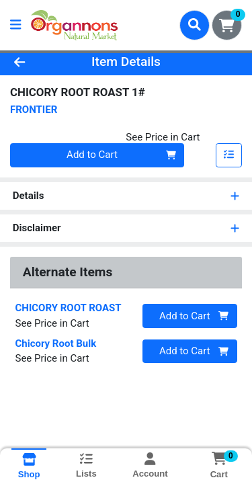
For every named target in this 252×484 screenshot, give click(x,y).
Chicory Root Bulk (56, 343)
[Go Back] (39, 62)
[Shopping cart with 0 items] (227, 25)
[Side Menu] (15, 25)
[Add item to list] (229, 155)
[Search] (194, 24)
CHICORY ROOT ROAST (68, 308)
